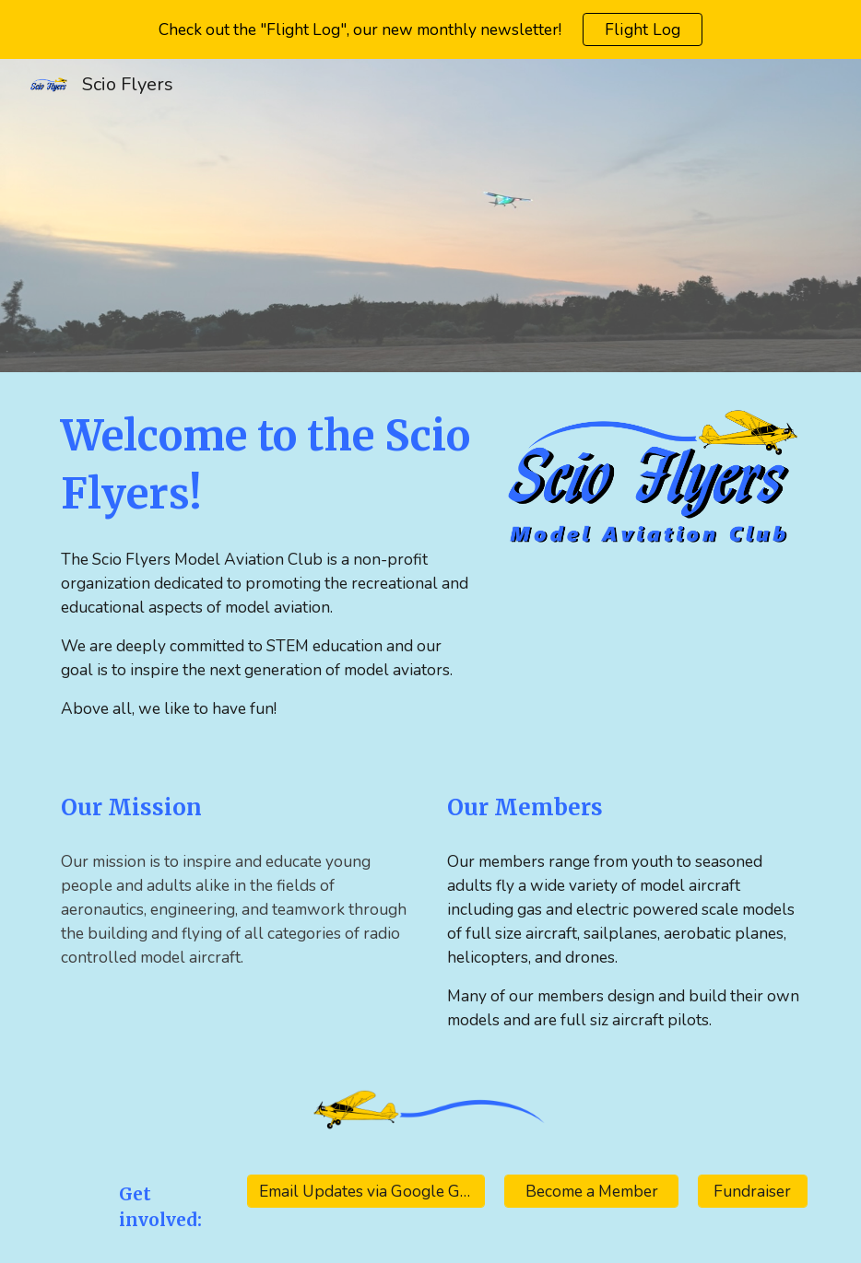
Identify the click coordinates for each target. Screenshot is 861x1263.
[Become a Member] (591, 1191)
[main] (269, 464)
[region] (430, 29)
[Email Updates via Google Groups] (366, 1191)
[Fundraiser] (753, 1191)
